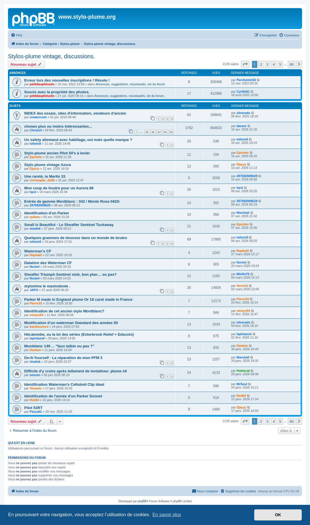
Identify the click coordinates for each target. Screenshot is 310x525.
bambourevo (39, 326)
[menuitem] (16, 35)
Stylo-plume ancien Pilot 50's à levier (57, 153)
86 (153, 132)
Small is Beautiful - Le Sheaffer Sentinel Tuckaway (69, 225)
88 (165, 132)
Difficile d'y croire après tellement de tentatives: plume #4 (75, 371)
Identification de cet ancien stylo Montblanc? (64, 311)
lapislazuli (37, 338)
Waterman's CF (37, 251)
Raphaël (36, 255)
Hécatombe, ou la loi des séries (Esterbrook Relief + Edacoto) (79, 334)
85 (146, 132)
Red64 (34, 400)
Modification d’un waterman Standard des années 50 (71, 323)
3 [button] (267, 64)
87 (159, 132)
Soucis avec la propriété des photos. (56, 92)
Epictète (36, 157)
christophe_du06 (42, 180)
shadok (35, 228)
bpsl (33, 192)
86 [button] (292, 64)
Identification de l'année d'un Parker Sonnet (63, 396)
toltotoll (35, 143)
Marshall (243, 212)
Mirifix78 (243, 274)
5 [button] (280, 64)
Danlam (35, 350)
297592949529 (247, 176)
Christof (36, 130)
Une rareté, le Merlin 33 (44, 176)
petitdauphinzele (42, 84)
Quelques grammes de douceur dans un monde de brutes (75, 238)
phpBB (142, 501)
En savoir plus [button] (166, 514)
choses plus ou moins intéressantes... (58, 126)
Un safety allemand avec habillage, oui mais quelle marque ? (78, 140)
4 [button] (274, 64)
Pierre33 (36, 303)
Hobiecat (243, 370)
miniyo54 (36, 315)
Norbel (35, 266)
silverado (243, 113)
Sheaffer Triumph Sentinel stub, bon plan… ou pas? (70, 274)
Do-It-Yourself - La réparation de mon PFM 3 (63, 358)
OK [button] (278, 514)
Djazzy (34, 168)
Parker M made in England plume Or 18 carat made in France (78, 299)
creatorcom (38, 117)
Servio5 (242, 285)
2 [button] (261, 64)
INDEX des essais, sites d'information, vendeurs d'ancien (75, 113)
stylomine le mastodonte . (47, 286)
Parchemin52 (246, 80)
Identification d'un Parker (46, 213)
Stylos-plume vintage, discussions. (51, 56)
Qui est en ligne (21, 443)
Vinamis (36, 388)
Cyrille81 (243, 91)
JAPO (34, 290)
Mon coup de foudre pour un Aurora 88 (58, 188)
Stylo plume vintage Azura (47, 165)
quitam (35, 217)
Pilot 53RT (33, 408)
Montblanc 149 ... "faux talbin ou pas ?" (59, 346)
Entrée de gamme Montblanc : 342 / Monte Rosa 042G (72, 201)
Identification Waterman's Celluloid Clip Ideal (64, 384)
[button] (245, 64)
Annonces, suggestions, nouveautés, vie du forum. (131, 84)
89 (171, 132)
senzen (35, 375)
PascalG (36, 411)
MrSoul (242, 384)
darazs (242, 126)
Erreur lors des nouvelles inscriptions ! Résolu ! (67, 80)
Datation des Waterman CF (48, 263)
